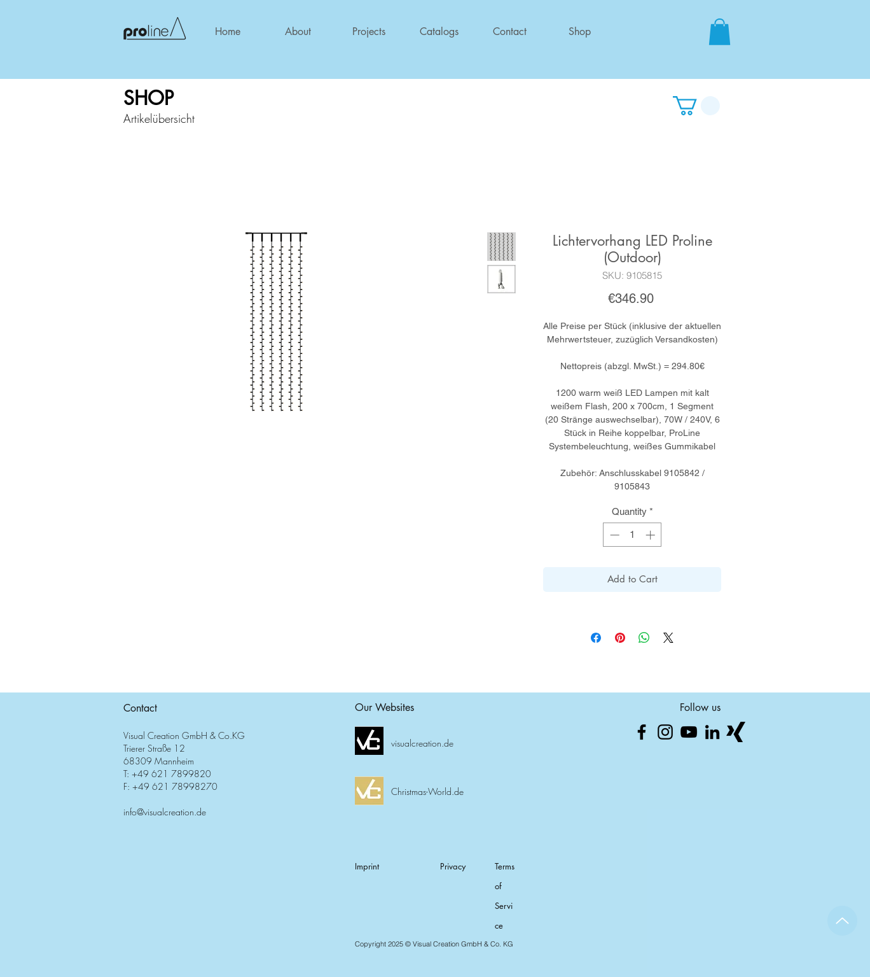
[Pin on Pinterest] (620, 637)
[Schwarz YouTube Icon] (689, 732)
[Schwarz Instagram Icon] (665, 732)
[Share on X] (668, 637)
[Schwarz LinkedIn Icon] (712, 732)
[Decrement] (613, 535)
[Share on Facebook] (596, 637)
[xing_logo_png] (736, 732)
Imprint (367, 866)
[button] (719, 31)
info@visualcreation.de (164, 812)
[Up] (842, 921)
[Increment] (651, 535)
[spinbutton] (632, 535)
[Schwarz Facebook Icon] (642, 732)
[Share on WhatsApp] (644, 637)
